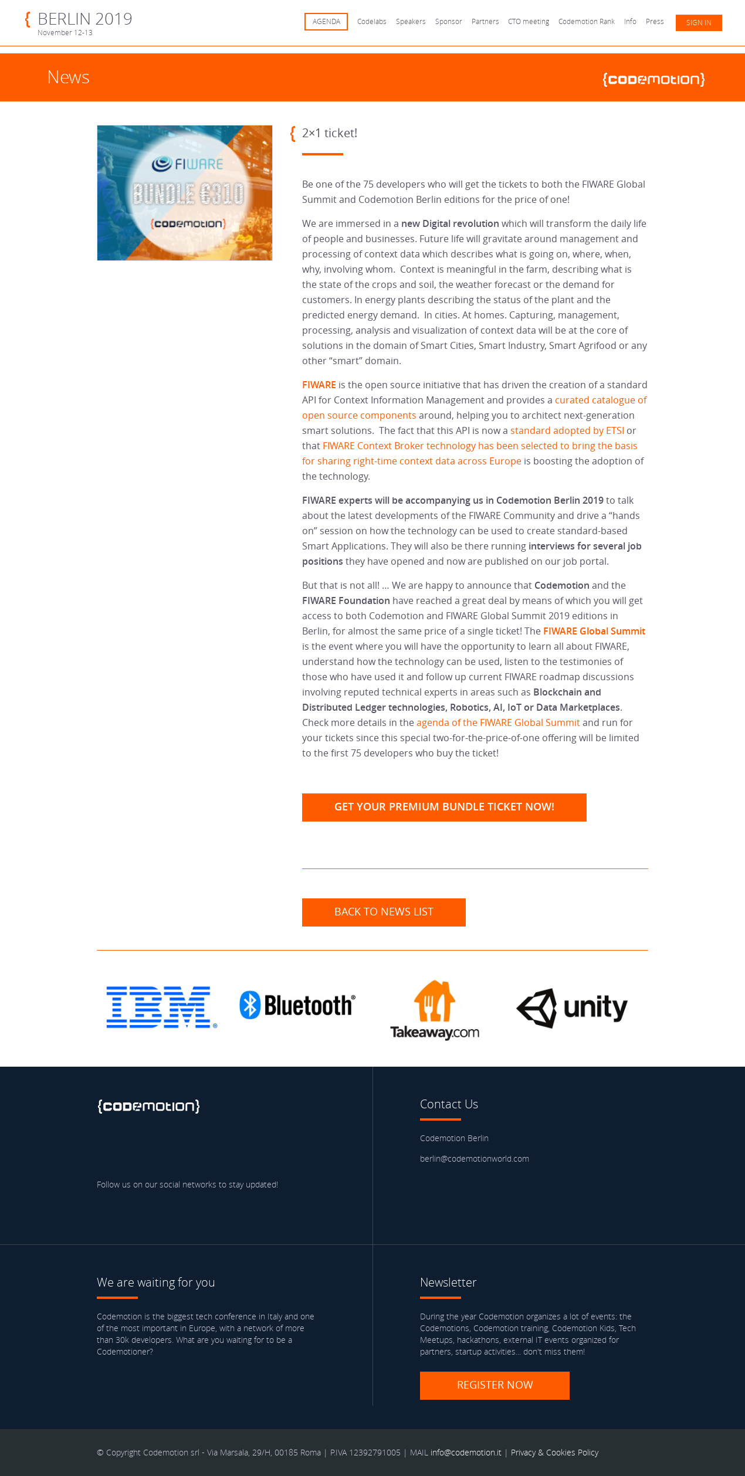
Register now (495, 1384)
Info (630, 21)
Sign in (699, 22)
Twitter (142, 1149)
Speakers (411, 21)
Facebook (108, 1149)
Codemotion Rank (586, 21)
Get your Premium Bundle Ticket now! (444, 806)
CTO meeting (528, 21)
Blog (244, 1149)
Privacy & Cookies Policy (554, 1452)
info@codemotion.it (466, 1452)
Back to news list (384, 911)
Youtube (210, 1149)
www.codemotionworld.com (659, 78)
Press (655, 21)
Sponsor (448, 21)
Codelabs (372, 21)
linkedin (176, 1149)
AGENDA (326, 21)
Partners (485, 21)
